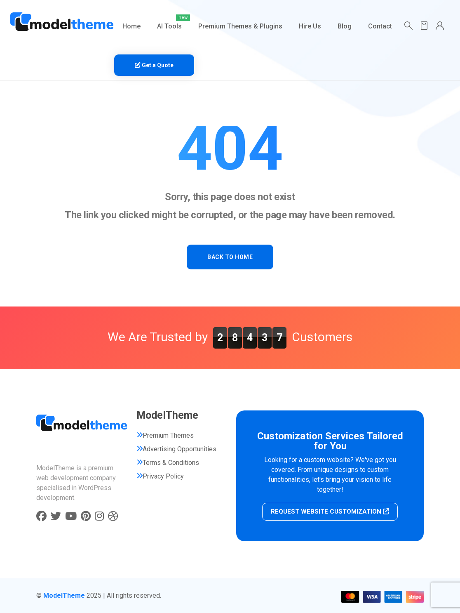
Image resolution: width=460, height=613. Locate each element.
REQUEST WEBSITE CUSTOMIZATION (330, 511)
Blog (345, 26)
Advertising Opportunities (179, 449)
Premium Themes (168, 435)
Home (131, 26)
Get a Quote (154, 65)
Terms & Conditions (171, 463)
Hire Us (310, 26)
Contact (380, 26)
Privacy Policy (163, 476)
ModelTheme (64, 595)
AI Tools (169, 26)
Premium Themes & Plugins (240, 26)
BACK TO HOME (230, 257)
